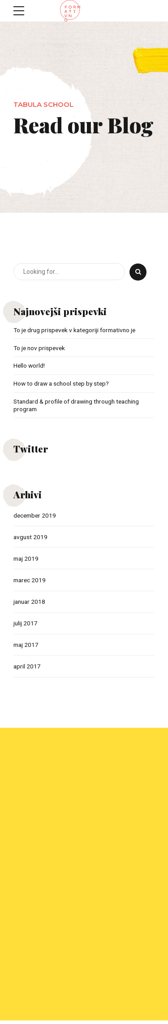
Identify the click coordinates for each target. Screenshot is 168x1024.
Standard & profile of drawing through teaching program (79, 406)
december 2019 (35, 516)
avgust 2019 (30, 537)
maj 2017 (26, 646)
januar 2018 (30, 603)
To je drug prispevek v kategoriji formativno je (77, 330)
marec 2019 (30, 581)
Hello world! (29, 365)
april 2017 (27, 668)
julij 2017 (25, 625)
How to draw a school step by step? (62, 383)
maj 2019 (26, 559)
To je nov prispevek (40, 348)
